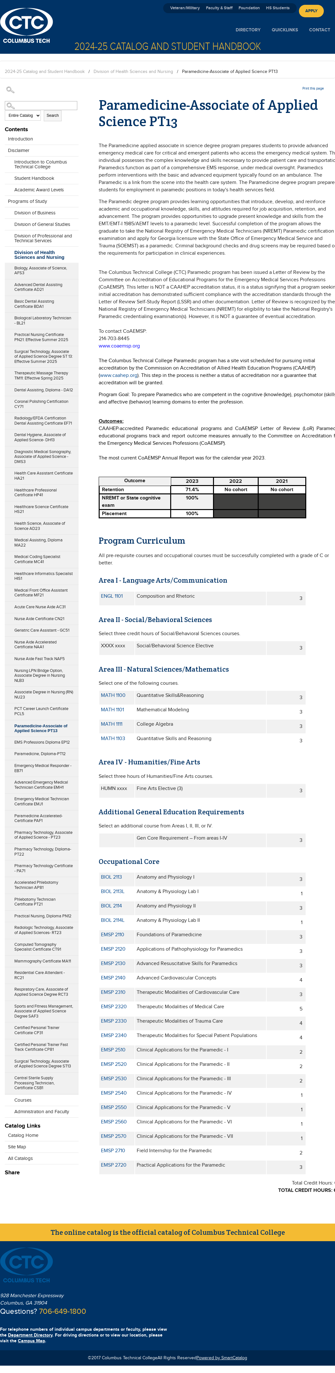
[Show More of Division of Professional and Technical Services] (8, 239)
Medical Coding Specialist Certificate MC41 (37, 559)
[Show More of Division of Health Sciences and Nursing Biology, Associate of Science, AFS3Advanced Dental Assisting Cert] (8, 255)
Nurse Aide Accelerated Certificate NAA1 (35, 645)
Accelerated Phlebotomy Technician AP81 (36, 885)
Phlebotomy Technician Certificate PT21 (35, 902)
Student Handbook (34, 178)
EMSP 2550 (114, 1108)
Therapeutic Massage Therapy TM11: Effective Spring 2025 (41, 376)
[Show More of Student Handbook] (8, 176)
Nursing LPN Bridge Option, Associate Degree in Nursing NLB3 (39, 675)
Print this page (313, 88)
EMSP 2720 (113, 1165)
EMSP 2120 (113, 949)
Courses (23, 1100)
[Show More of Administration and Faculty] (8, 1110)
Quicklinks (285, 30)
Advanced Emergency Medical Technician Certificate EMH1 (41, 785)
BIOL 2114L (113, 920)
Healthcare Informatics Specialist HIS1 (43, 576)
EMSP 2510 (113, 1050)
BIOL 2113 (111, 877)
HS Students (278, 8)
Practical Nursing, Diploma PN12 (43, 916)
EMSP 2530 (114, 1079)
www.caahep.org (118, 375)
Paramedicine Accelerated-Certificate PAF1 (38, 818)
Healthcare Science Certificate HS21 (41, 509)
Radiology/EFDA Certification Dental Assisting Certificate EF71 (43, 421)
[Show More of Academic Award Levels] (8, 188)
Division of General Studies (42, 224)
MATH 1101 (112, 710)
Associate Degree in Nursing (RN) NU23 (43, 695)
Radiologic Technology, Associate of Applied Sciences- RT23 (43, 930)
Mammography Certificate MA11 (42, 961)
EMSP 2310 (113, 992)
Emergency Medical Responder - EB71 (43, 768)
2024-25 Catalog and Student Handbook (45, 71)
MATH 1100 (113, 695)
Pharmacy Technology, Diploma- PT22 (42, 852)
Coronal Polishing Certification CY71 (41, 404)
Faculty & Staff (219, 8)
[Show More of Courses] (8, 1098)
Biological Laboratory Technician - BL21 (42, 320)
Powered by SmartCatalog (221, 1358)
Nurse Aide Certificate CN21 (39, 618)
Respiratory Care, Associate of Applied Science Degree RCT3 (41, 992)
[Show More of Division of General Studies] (8, 223)
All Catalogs (20, 1158)
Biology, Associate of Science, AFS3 (40, 271)
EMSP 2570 (113, 1136)
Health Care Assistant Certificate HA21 (43, 476)
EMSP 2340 (114, 1036)
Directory (248, 30)
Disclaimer (18, 150)
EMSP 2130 (113, 964)
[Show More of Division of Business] (8, 211)
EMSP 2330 (114, 1021)
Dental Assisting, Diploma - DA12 (43, 390)
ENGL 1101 (112, 596)
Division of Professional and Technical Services (43, 238)
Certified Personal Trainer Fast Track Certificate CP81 (41, 1047)
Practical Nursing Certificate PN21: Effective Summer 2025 (41, 337)
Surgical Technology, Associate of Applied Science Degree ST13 (42, 1064)
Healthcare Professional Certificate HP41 (35, 493)
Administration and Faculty (41, 1111)
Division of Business (35, 213)
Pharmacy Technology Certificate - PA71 (43, 868)
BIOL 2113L (113, 892)
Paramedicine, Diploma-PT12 (40, 753)
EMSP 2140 (113, 978)
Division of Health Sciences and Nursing (133, 71)
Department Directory (30, 1335)
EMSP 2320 (114, 1007)
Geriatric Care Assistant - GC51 (41, 630)
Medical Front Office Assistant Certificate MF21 (41, 593)
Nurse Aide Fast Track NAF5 (39, 658)
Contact (319, 30)
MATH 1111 (111, 724)
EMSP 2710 (113, 1151)
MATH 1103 (113, 739)
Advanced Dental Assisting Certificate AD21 (38, 287)
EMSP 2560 (114, 1122)
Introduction (20, 139)
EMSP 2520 (114, 1064)
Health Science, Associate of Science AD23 (39, 526)
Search (53, 115)
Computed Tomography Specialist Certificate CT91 (37, 947)
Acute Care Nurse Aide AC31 (39, 607)
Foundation (249, 8)
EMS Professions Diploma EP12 (42, 742)
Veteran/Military (185, 8)
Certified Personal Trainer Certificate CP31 (36, 1030)
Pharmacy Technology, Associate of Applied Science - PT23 (43, 835)
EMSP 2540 (114, 1093)
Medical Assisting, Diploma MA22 (38, 543)
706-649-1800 (62, 1311)
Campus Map (31, 1341)
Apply (311, 10)
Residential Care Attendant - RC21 (39, 975)
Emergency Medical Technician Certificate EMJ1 (41, 801)
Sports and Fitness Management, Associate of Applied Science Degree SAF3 (43, 1011)
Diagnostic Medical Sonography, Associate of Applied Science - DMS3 (42, 456)
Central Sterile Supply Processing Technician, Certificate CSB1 (34, 1082)
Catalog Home (23, 1135)
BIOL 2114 (111, 906)
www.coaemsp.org (119, 346)
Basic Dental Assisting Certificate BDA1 (34, 304)
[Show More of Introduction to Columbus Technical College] (8, 165)
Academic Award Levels (39, 190)
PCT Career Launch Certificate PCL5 (41, 711)
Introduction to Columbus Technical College (40, 164)
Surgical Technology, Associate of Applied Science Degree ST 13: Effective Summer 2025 (43, 356)
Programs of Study (27, 201)
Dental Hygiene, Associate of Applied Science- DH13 (40, 437)
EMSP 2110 (112, 935)
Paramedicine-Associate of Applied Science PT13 (40, 728)
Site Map (17, 1147)
